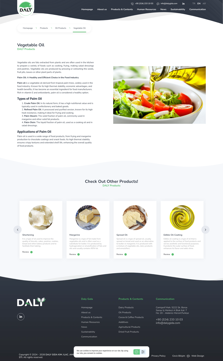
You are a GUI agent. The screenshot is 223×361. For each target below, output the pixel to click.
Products (44, 28)
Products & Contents (122, 9)
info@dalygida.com (167, 3)
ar (204, 3)
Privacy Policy (158, 355)
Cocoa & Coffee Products (131, 317)
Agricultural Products (129, 327)
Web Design (197, 355)
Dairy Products (126, 307)
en (199, 3)
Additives (123, 322)
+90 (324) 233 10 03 (142, 3)
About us (102, 9)
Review (27, 252)
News (163, 9)
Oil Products (60, 28)
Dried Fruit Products (129, 331)
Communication (197, 9)
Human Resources (146, 9)
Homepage (87, 9)
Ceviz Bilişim (178, 355)
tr (193, 3)
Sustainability (178, 9)
